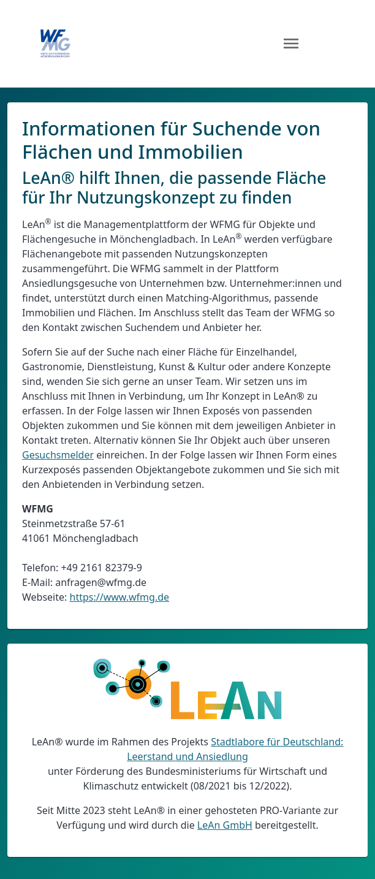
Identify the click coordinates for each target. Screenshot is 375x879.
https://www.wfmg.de (120, 597)
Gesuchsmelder (58, 455)
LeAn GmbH (224, 825)
